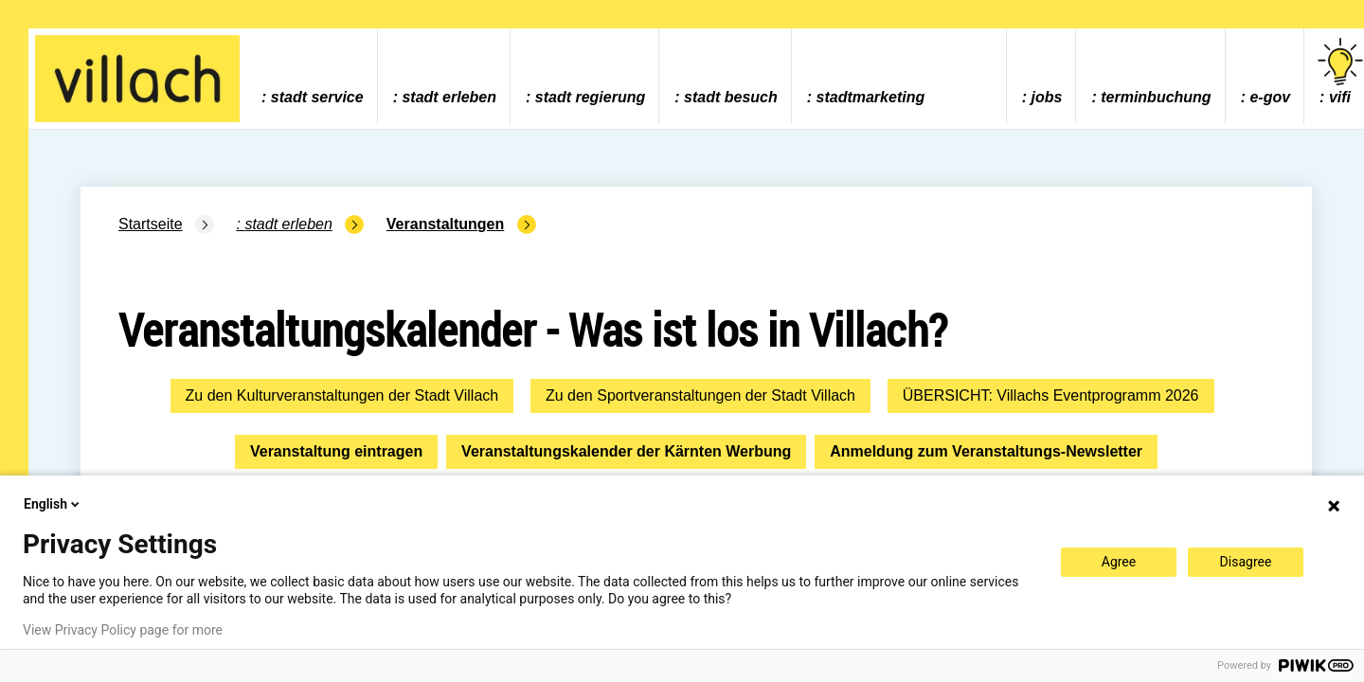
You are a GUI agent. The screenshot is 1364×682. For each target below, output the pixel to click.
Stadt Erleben (449, 97)
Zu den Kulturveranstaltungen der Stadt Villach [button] (342, 395)
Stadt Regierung (590, 97)
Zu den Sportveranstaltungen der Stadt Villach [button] (700, 395)
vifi (1340, 71)
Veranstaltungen (445, 224)
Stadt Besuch (731, 97)
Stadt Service (317, 97)
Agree (1119, 561)
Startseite (150, 224)
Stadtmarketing (871, 97)
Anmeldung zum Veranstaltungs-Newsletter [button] (986, 451)
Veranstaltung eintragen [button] (336, 451)
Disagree (1246, 561)
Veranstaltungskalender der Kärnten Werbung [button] (626, 451)
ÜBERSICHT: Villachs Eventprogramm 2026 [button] (1051, 395)
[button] (342, 396)
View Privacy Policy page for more (123, 629)
